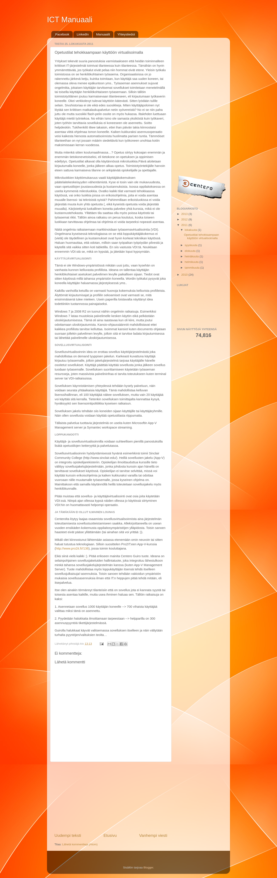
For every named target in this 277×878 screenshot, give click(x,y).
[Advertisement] (110, 797)
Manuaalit (103, 34)
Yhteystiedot (126, 34)
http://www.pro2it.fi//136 (72, 548)
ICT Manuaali (69, 19)
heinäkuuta (192, 256)
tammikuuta (192, 267)
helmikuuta (192, 262)
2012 (184, 219)
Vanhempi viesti (153, 835)
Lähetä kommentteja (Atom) (80, 844)
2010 (184, 274)
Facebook (62, 34)
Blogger (148, 867)
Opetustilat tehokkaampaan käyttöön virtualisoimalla (201, 236)
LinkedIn (83, 34)
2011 (184, 225)
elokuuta (190, 250)
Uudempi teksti (67, 835)
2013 (184, 214)
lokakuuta (191, 229)
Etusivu (110, 835)
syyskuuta (191, 245)
